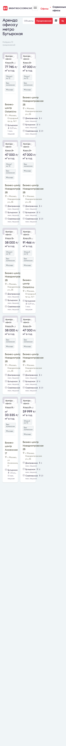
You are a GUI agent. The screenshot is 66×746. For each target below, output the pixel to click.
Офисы (44, 8)
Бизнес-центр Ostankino (10, 108)
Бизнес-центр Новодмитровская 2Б (33, 101)
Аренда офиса (9, 57)
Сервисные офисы (59, 8)
